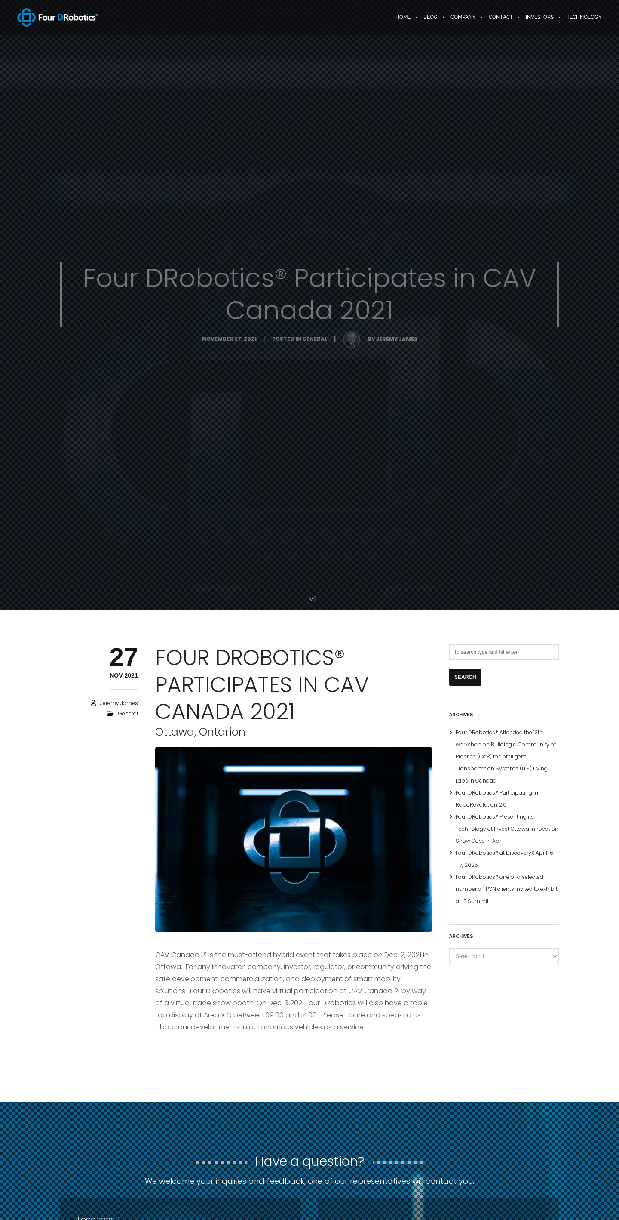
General (128, 713)
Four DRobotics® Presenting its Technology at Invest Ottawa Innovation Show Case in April (507, 828)
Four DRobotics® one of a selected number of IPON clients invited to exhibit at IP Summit (507, 889)
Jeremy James (119, 703)
